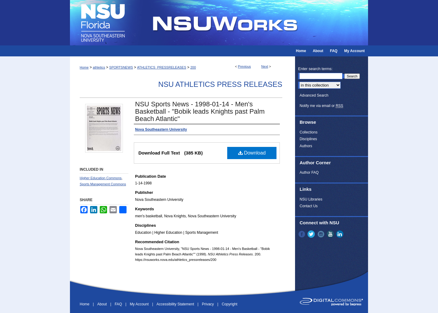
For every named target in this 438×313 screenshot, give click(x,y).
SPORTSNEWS (121, 67)
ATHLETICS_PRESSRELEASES (161, 67)
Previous (244, 66)
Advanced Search (314, 95)
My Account (140, 304)
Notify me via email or (321, 106)
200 (193, 67)
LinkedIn (340, 234)
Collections (309, 132)
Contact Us (309, 206)
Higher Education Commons (101, 178)
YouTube (331, 234)
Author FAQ (309, 172)
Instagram (321, 234)
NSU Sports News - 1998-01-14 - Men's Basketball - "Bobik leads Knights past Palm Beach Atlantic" (200, 111)
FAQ (119, 304)
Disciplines (308, 139)
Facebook (302, 234)
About (102, 304)
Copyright (229, 304)
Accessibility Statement (176, 304)
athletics (99, 67)
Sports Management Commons (103, 184)
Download (252, 152)
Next (264, 66)
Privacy (208, 304)
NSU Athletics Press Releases (220, 84)
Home (84, 67)
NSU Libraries (311, 199)
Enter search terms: (315, 68)
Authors (306, 146)
